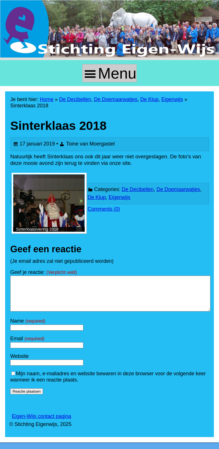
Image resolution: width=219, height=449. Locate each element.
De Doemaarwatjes (115, 99)
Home (46, 99)
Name (27, 328)
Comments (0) (104, 209)
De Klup (149, 99)
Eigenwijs (172, 99)
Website (19, 363)
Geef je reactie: (43, 272)
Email (27, 345)
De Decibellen (75, 99)
